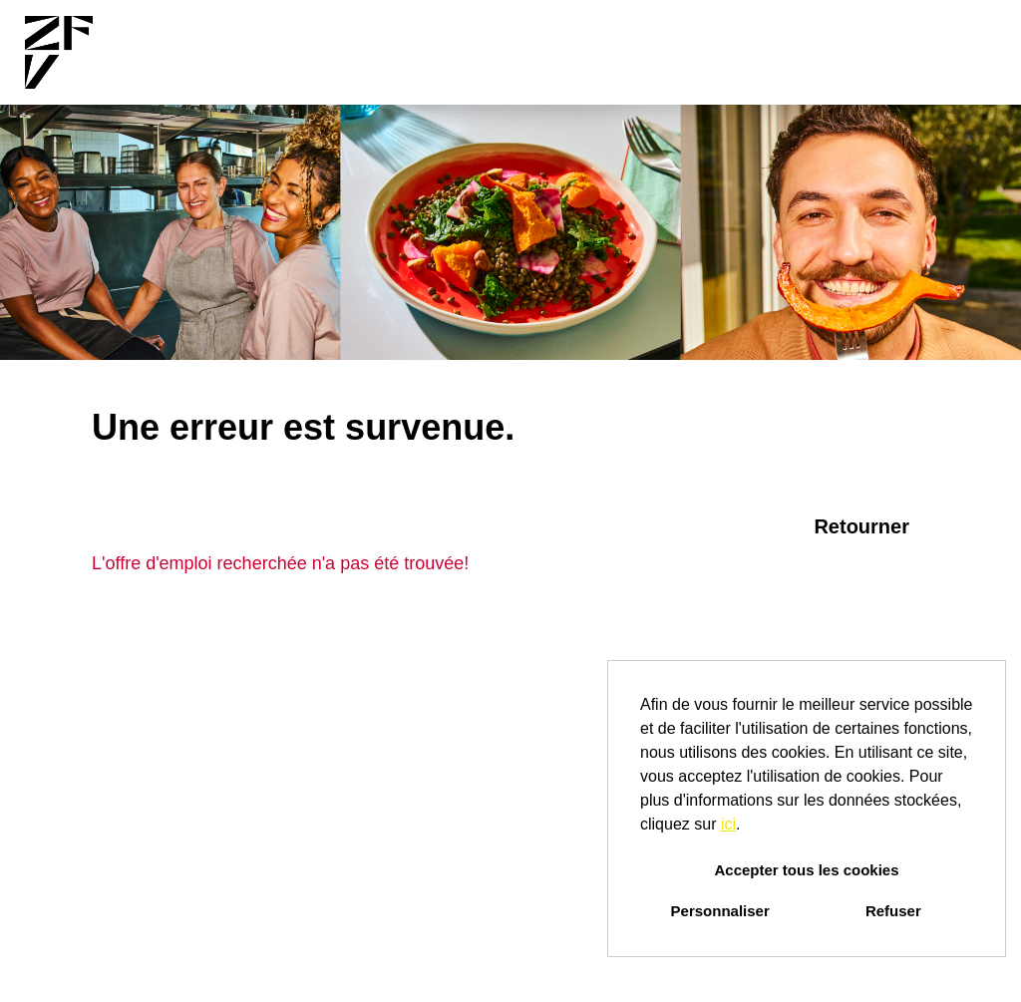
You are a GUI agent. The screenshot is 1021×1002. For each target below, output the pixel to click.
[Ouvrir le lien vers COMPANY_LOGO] (59, 52)
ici (728, 824)
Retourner (861, 526)
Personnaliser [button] (720, 910)
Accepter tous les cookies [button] (806, 869)
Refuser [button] (893, 910)
